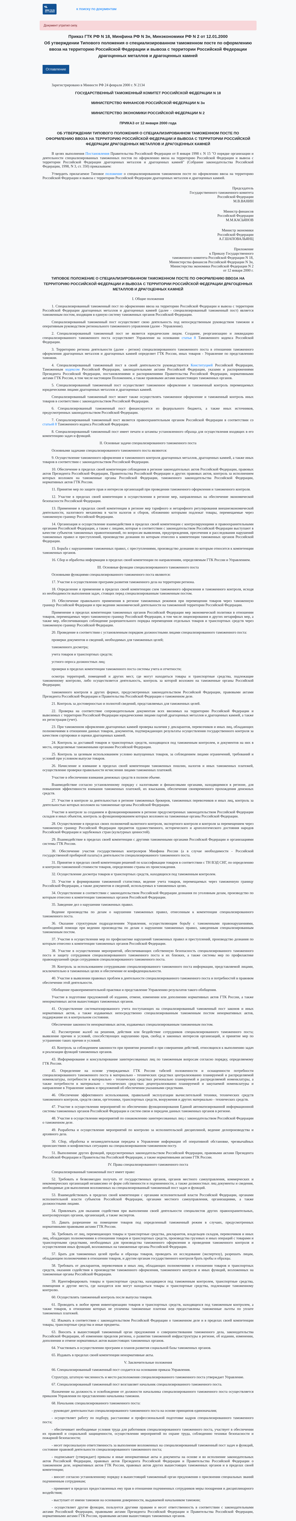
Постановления (97, 153)
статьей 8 (50, 424)
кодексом (72, 369)
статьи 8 (189, 338)
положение (113, 174)
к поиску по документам (96, 9)
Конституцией (202, 365)
